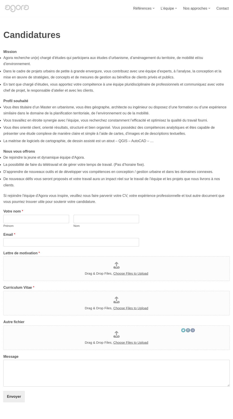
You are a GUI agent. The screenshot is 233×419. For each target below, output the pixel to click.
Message (11, 356)
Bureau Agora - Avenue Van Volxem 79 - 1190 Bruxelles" (48, 413)
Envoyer (14, 396)
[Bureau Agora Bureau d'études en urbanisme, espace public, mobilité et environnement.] (16, 8)
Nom (77, 225)
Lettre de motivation (21, 253)
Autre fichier (13, 322)
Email (9, 234)
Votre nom (13, 211)
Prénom (8, 225)
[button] (154, 8)
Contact (222, 8)
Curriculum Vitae (18, 287)
